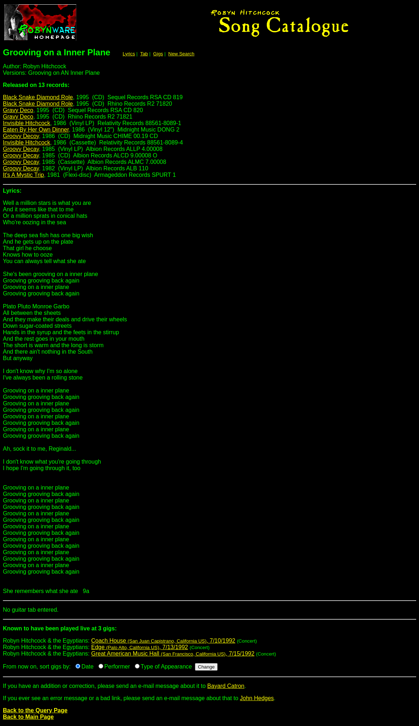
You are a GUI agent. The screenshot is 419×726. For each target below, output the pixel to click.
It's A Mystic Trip (23, 175)
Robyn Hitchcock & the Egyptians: (209, 631)
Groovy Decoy (21, 136)
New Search (181, 53)
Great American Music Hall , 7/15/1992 (172, 654)
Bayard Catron (225, 686)
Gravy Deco (18, 110)
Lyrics (129, 53)
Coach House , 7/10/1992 (163, 641)
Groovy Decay (21, 149)
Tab (144, 53)
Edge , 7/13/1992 (139, 647)
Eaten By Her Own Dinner (36, 130)
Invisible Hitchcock (26, 123)
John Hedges (257, 698)
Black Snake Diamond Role (38, 97)
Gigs (158, 53)
